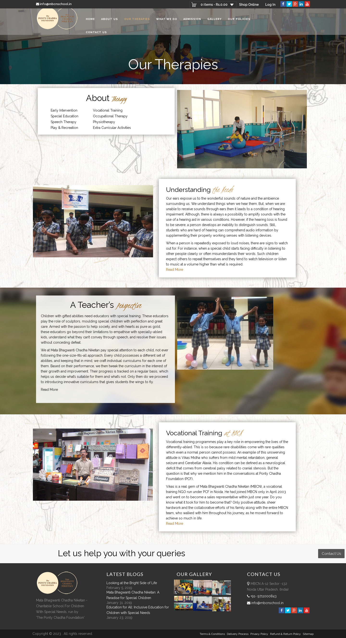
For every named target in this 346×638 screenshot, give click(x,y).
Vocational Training (108, 110)
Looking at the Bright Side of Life (131, 583)
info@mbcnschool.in (54, 4)
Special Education (64, 116)
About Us (109, 21)
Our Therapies (137, 21)
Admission (192, 21)
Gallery (214, 21)
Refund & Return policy (285, 634)
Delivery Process (237, 634)
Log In (270, 4)
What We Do (166, 21)
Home (90, 21)
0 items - (213, 4)
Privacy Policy (259, 634)
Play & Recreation (64, 128)
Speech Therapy (63, 122)
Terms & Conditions (212, 634)
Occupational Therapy (110, 116)
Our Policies (239, 21)
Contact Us (96, 34)
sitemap (308, 634)
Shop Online (249, 4)
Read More (174, 270)
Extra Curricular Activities (112, 128)
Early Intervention (64, 110)
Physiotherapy (104, 122)
